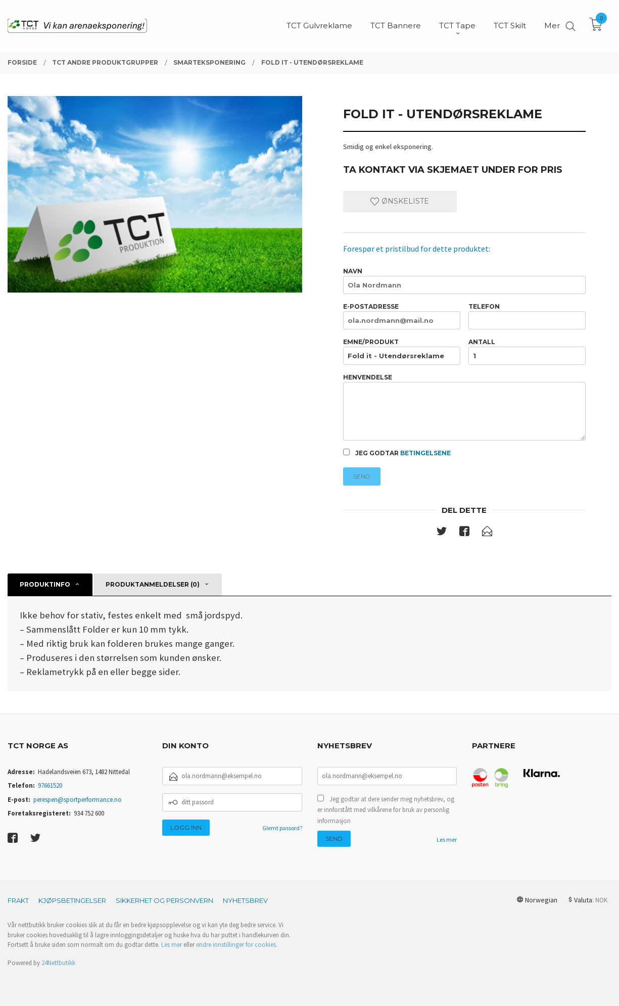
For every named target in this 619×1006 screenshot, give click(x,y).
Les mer (447, 839)
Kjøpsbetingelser (72, 900)
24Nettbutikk (58, 963)
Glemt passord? (282, 828)
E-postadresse (401, 316)
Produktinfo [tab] (45, 584)
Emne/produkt (401, 351)
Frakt (18, 900)
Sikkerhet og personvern (164, 900)
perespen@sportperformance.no (77, 799)
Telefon (527, 316)
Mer (552, 25)
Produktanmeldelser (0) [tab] (153, 584)
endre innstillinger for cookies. (236, 944)
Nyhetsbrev (245, 900)
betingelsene (425, 453)
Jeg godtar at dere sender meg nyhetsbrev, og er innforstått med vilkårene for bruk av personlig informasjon (385, 810)
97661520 (50, 785)
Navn (464, 280)
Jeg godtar (397, 453)
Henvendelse (464, 407)
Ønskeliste (399, 201)
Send (361, 476)
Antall (527, 351)
